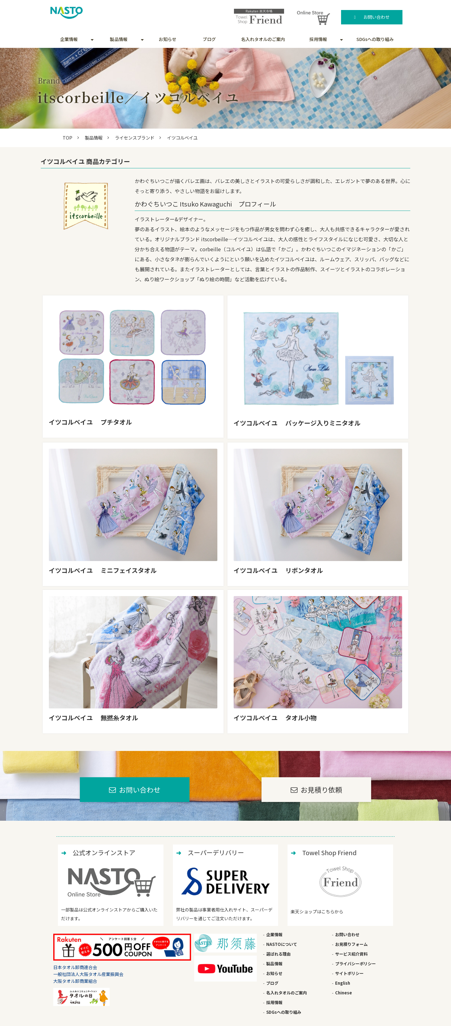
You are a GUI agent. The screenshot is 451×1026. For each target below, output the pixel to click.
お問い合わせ (376, 17)
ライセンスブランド (134, 137)
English (342, 983)
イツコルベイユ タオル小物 (275, 717)
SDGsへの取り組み (375, 39)
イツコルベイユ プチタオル (90, 421)
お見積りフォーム (351, 944)
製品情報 (118, 39)
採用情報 (318, 39)
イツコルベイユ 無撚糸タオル (93, 717)
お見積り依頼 (321, 789)
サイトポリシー (349, 973)
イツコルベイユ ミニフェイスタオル (103, 570)
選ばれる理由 (278, 954)
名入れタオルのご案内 (263, 39)
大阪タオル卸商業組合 (75, 981)
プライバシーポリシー (355, 964)
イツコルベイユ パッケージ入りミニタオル (297, 422)
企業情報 (69, 39)
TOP (67, 137)
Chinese (343, 993)
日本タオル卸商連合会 (75, 967)
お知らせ (167, 39)
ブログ (209, 39)
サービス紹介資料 (351, 954)
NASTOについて (281, 944)
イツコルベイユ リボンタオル (278, 570)
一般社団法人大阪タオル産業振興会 (88, 974)
